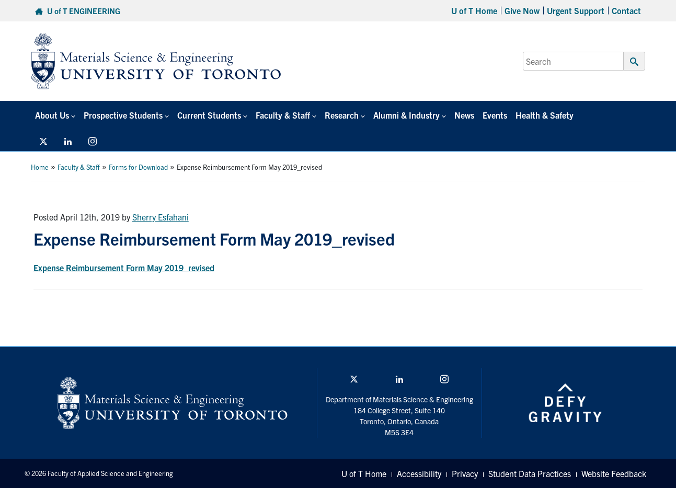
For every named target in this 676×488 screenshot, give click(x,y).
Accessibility (419, 473)
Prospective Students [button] (123, 115)
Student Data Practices (529, 473)
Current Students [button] (209, 115)
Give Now (522, 10)
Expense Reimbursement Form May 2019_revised (123, 267)
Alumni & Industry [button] (406, 115)
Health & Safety (544, 115)
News (464, 115)
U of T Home (474, 10)
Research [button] (342, 115)
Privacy (465, 473)
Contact (626, 10)
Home (40, 166)
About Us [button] (52, 115)
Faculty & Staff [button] (283, 115)
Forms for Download (138, 166)
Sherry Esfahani (160, 217)
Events (495, 115)
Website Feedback (613, 473)
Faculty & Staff (79, 166)
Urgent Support (575, 10)
